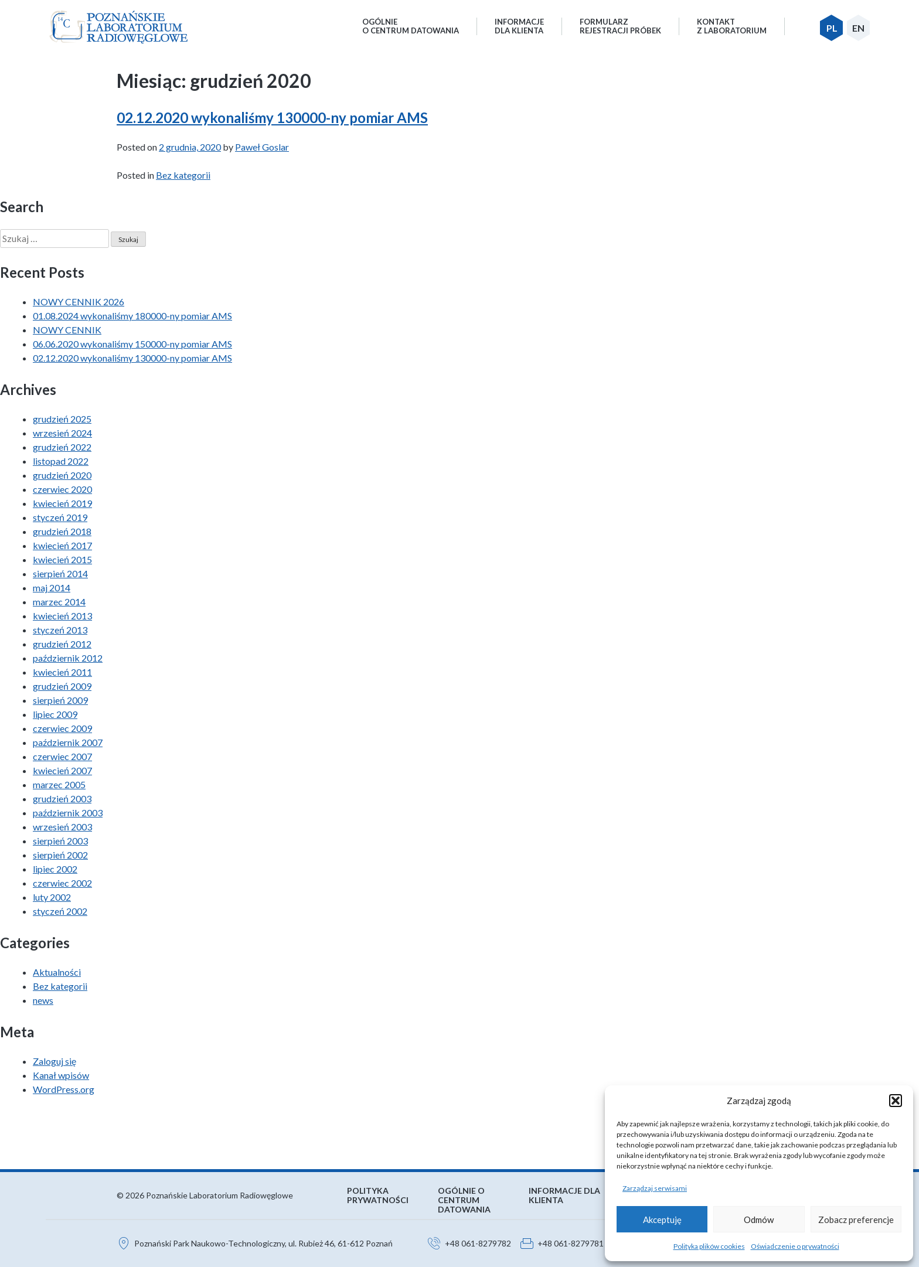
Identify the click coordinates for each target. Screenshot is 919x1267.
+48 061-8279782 (478, 1243)
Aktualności (57, 972)
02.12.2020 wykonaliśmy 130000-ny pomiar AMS (272, 117)
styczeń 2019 (60, 517)
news (43, 1000)
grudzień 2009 (62, 686)
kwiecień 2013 (62, 615)
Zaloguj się (54, 1061)
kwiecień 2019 (62, 503)
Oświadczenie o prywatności (795, 1246)
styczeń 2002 (60, 911)
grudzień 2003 (62, 798)
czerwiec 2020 (62, 489)
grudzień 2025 (62, 418)
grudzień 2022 (62, 446)
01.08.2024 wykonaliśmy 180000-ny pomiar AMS (132, 315)
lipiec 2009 (55, 714)
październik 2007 (68, 742)
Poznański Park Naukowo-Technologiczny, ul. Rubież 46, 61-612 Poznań (263, 1243)
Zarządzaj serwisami (654, 1188)
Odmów (759, 1219)
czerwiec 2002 (62, 882)
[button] (895, 1100)
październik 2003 (68, 812)
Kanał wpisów (61, 1075)
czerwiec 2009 (62, 728)
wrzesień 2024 (62, 432)
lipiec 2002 (55, 868)
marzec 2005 (59, 784)
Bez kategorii (183, 174)
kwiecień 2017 (62, 545)
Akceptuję (662, 1219)
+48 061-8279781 (570, 1243)
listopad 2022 (61, 460)
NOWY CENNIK (67, 329)
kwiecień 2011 (62, 671)
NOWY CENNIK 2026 (78, 301)
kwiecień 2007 (62, 770)
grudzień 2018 (62, 531)
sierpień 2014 (60, 573)
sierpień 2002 (60, 854)
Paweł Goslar (262, 146)
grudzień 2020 (62, 475)
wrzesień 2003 (62, 826)
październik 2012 (68, 657)
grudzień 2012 (62, 643)
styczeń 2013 (60, 629)
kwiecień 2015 (62, 559)
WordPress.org (63, 1089)
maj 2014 (51, 587)
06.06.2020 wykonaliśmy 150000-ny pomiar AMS (132, 343)
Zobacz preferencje (856, 1219)
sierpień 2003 (60, 840)
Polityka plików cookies (709, 1246)
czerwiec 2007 (62, 756)
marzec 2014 (59, 601)
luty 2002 (52, 896)
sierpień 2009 (60, 700)
